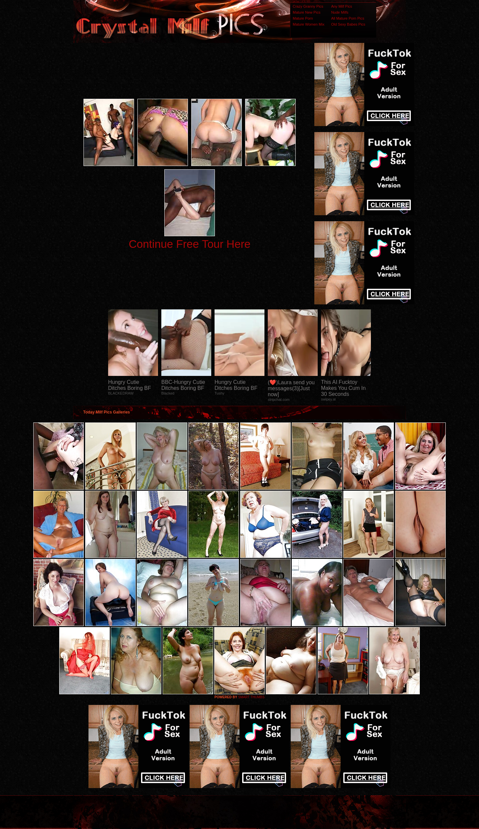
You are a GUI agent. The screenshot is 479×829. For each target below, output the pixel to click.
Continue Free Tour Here (189, 244)
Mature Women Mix (308, 24)
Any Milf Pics (341, 6)
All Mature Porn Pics (347, 18)
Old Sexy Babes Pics (348, 24)
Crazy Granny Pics (308, 6)
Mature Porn (303, 18)
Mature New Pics (306, 12)
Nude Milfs (339, 12)
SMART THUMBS (251, 697)
